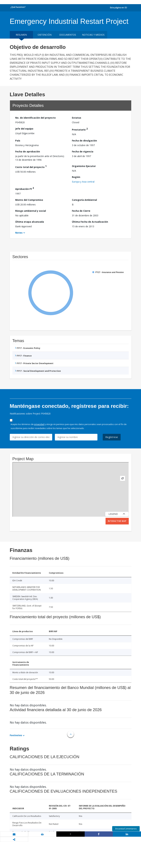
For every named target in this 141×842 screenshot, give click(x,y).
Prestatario (80, 129)
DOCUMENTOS (67, 34)
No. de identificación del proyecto (35, 117)
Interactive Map (117, 521)
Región (76, 177)
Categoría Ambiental (84, 199)
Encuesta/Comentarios (126, 828)
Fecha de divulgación (84, 140)
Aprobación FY (24, 188)
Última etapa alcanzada (29, 221)
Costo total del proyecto (31, 166)
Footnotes (16, 735)
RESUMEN (21, 34)
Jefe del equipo (24, 128)
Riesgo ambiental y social (30, 210)
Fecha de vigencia (82, 151)
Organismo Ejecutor (84, 166)
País (17, 140)
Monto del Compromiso (29, 199)
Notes (19, 232)
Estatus (76, 117)
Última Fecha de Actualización (90, 221)
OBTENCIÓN (45, 34)
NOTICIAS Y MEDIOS (93, 34)
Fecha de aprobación (27, 151)
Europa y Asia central (83, 181)
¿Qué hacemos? (18, 7)
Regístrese (111, 437)
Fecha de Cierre (81, 210)
